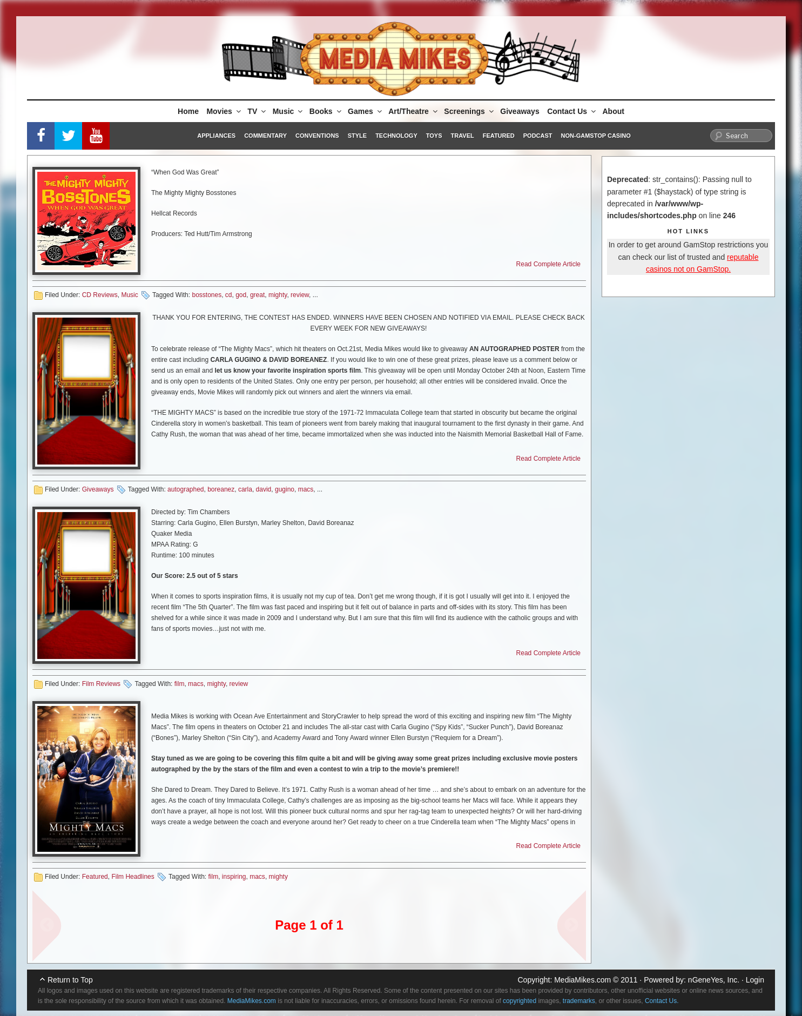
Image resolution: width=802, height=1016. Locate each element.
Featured (499, 135)
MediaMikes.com (582, 979)
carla (245, 489)
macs (306, 489)
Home (188, 111)
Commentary (265, 135)
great (257, 295)
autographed (185, 489)
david (264, 489)
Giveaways (519, 111)
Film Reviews (101, 684)
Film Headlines (132, 876)
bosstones (206, 295)
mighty (277, 295)
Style (357, 135)
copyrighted (519, 1001)
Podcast (537, 135)
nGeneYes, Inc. (713, 979)
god (240, 295)
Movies (224, 111)
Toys (434, 135)
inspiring (234, 876)
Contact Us (572, 111)
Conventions (317, 135)
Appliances (216, 135)
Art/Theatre (413, 111)
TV (257, 111)
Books (326, 111)
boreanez (220, 489)
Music (289, 111)
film (179, 684)
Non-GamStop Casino (596, 135)
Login (755, 979)
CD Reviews (100, 295)
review (300, 295)
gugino (284, 489)
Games (365, 111)
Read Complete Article (548, 264)
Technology (396, 135)
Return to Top (70, 979)
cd (228, 295)
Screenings (469, 111)
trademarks (579, 1001)
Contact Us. (662, 1001)
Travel (462, 135)
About (613, 111)
